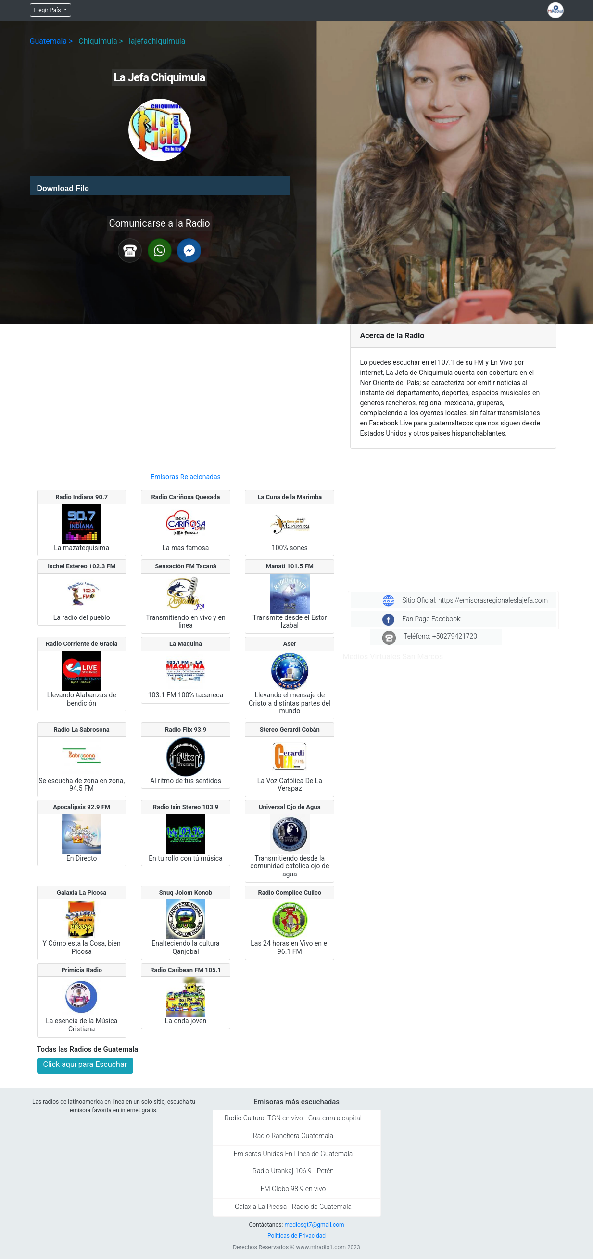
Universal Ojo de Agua (290, 806)
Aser (289, 643)
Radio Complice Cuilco (289, 892)
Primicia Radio (81, 970)
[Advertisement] (186, 394)
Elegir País (48, 10)
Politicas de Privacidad (296, 1236)
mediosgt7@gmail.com (314, 1224)
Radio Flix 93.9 (186, 729)
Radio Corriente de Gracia (82, 643)
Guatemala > (51, 41)
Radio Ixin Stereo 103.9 (185, 806)
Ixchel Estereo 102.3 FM (81, 566)
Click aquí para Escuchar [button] (85, 1064)
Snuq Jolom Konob (185, 892)
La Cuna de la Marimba (289, 497)
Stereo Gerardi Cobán (290, 729)
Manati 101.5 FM (290, 566)
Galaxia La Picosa (81, 892)
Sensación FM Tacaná (185, 566)
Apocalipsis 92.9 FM (81, 806)
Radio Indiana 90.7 (81, 497)
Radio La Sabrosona (82, 729)
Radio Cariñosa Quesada (185, 497)
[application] (160, 185)
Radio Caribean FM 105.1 (185, 970)
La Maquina (185, 643)
